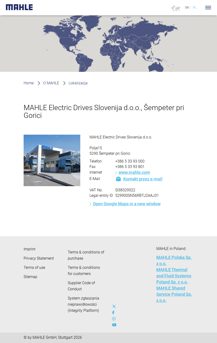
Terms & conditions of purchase (86, 255)
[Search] (201, 7)
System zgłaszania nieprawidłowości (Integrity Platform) (83, 304)
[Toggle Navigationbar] (208, 8)
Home (29, 83)
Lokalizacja (78, 83)
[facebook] (115, 313)
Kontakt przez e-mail (138, 179)
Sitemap (30, 276)
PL (194, 7)
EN (187, 7)
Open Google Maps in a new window (127, 203)
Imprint (29, 249)
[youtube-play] (115, 325)
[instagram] (115, 319)
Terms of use (34, 267)
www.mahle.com (134, 172)
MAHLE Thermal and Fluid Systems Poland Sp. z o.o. (173, 275)
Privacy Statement (39, 258)
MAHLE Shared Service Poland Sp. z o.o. (174, 294)
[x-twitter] (115, 307)
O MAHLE (51, 83)
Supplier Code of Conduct (81, 286)
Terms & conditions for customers (84, 270)
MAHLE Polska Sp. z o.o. (174, 260)
